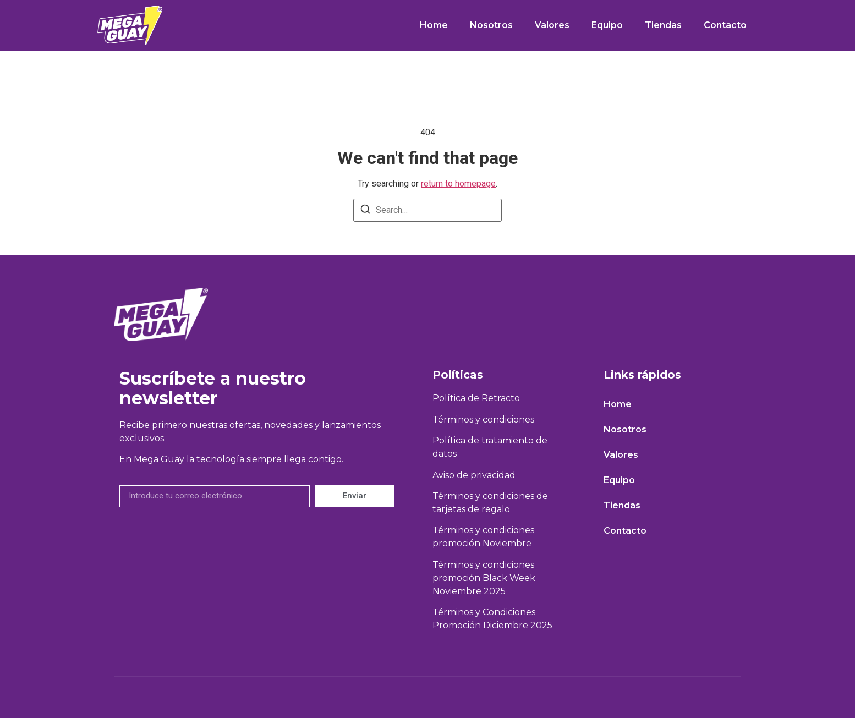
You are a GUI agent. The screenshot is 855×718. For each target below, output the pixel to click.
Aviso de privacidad (474, 475)
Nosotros (491, 25)
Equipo (607, 25)
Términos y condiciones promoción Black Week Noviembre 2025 (483, 578)
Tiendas (663, 25)
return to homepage (458, 183)
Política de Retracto (476, 398)
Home (434, 25)
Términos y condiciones (483, 419)
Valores (552, 25)
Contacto (725, 25)
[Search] (365, 211)
